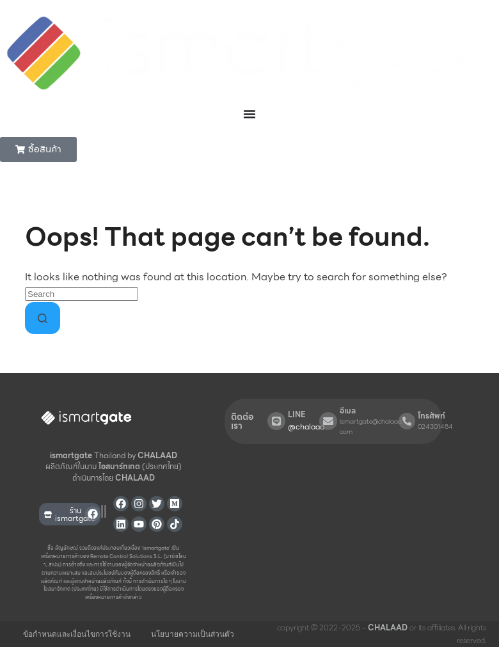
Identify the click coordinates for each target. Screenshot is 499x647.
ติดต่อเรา (242, 421)
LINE (296, 414)
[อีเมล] (328, 421)
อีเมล (348, 410)
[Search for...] (81, 294)
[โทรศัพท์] (407, 421)
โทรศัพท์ (431, 416)
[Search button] (42, 318)
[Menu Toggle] (249, 114)
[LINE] (276, 421)
